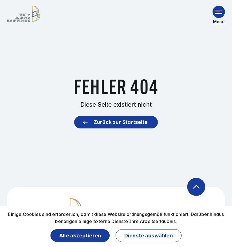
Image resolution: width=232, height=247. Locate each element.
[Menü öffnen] (219, 12)
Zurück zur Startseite (120, 122)
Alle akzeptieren (80, 236)
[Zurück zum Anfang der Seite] (196, 187)
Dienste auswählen (148, 236)
